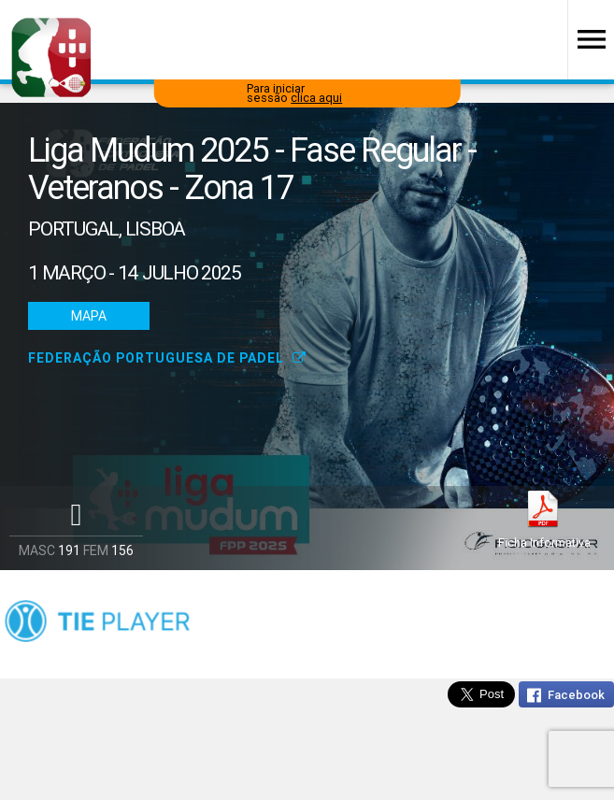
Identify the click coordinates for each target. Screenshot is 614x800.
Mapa (89, 315)
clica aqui (316, 98)
